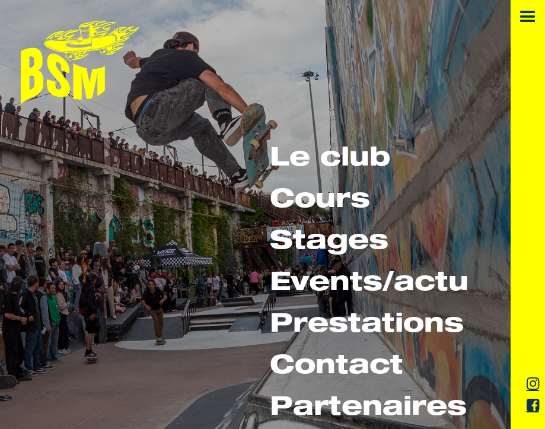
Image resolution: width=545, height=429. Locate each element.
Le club (330, 160)
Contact (336, 367)
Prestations (367, 326)
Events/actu (369, 284)
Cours (320, 201)
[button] (528, 17)
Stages (329, 243)
